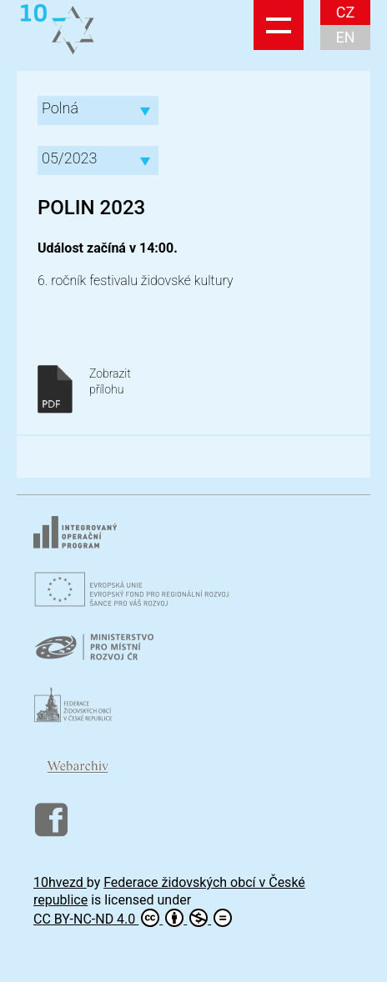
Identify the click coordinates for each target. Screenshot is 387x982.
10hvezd (60, 882)
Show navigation (279, 25)
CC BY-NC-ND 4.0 (132, 918)
